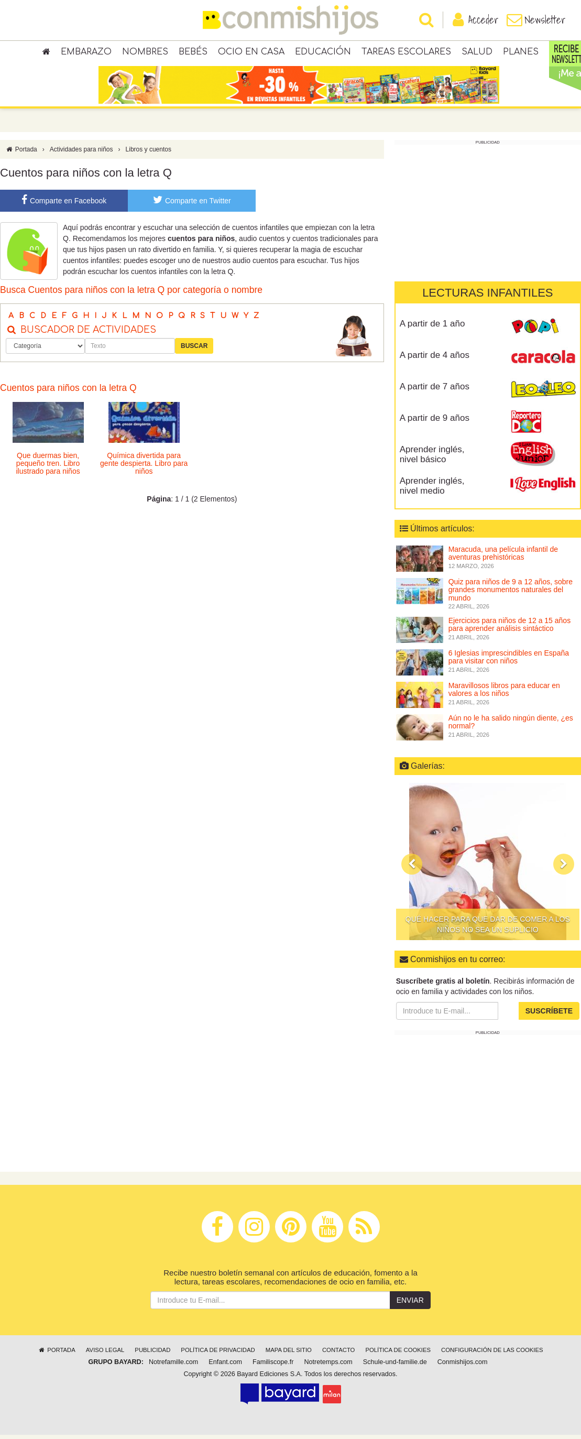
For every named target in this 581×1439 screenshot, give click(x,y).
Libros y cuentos (148, 153)
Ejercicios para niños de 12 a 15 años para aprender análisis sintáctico (509, 628)
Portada (21, 153)
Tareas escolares (406, 52)
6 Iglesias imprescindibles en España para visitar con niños (508, 661)
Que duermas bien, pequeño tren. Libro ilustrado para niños (48, 467)
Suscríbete (549, 1015)
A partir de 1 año (432, 328)
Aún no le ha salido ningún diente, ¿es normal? (510, 726)
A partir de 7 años (434, 391)
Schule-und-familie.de (395, 1366)
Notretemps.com (328, 1366)
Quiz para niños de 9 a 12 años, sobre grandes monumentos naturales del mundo (510, 594)
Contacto (338, 1354)
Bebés (193, 52)
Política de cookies (398, 1354)
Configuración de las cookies (492, 1354)
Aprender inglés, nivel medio (432, 490)
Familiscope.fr (273, 1366)
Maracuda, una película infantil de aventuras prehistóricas (503, 557)
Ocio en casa (251, 52)
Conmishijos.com (462, 1366)
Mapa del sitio (289, 1354)
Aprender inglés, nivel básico (432, 458)
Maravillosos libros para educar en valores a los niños (504, 693)
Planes (521, 52)
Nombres (145, 52)
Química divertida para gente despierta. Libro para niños (144, 467)
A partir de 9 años (434, 422)
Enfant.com (225, 1366)
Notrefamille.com (173, 1366)
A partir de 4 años (434, 359)
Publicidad (152, 1354)
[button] (411, 868)
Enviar (410, 1304)
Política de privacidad (218, 1354)
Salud (477, 52)
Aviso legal (105, 1354)
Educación (323, 52)
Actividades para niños (81, 153)
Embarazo (86, 52)
